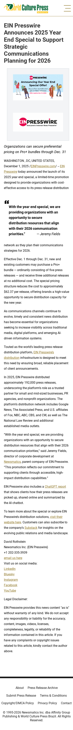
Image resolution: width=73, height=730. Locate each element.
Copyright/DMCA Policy (17, 703)
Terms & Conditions (53, 695)
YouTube (10, 590)
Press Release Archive (43, 688)
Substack (31, 528)
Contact (66, 703)
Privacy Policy (47, 703)
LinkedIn (10, 569)
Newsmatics (12, 462)
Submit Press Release (21, 695)
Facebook (10, 585)
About (20, 688)
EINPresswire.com (43, 166)
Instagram (11, 580)
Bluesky (9, 574)
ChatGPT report (55, 486)
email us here (13, 558)
